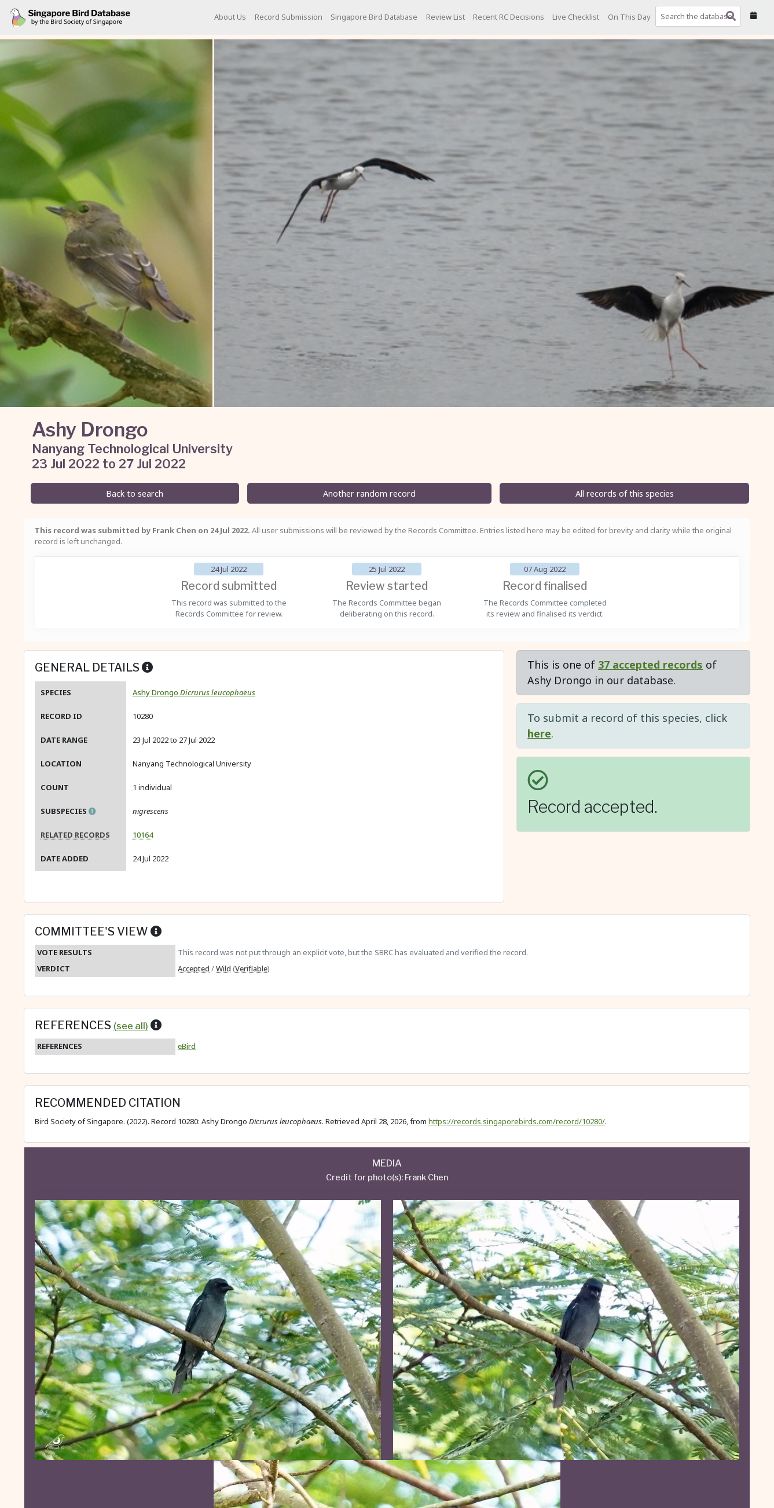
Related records (75, 835)
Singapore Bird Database (374, 17)
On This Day (629, 17)
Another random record (369, 493)
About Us (230, 17)
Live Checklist (575, 17)
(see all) (130, 1026)
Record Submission (288, 17)
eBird (187, 1046)
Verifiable (251, 968)
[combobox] (700, 16)
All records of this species (624, 493)
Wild (223, 968)
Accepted (194, 968)
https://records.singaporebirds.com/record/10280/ (516, 1121)
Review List (445, 17)
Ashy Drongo (194, 692)
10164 (143, 835)
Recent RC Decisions (508, 17)
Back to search (134, 493)
